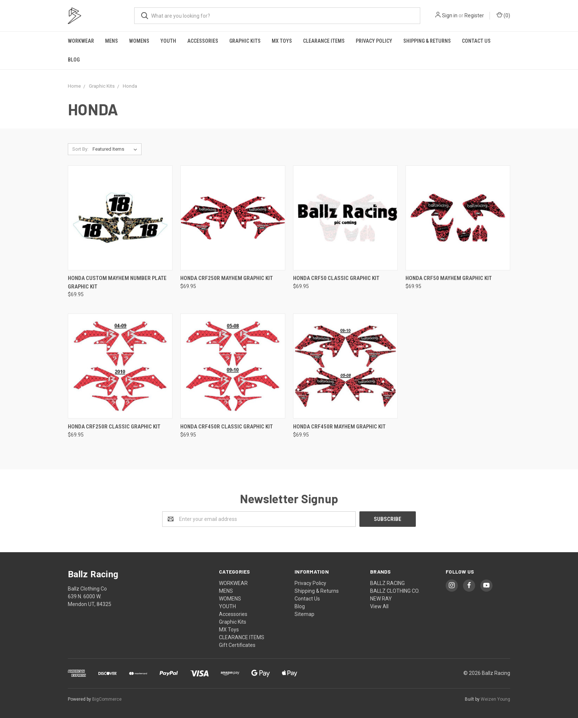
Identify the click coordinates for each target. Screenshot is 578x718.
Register (474, 15)
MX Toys (282, 41)
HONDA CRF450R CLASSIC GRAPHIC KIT (226, 426)
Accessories (202, 41)
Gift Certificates (237, 645)
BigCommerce (107, 699)
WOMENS (139, 41)
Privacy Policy (374, 41)
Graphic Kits (245, 41)
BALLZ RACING (387, 583)
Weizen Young (495, 699)
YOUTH (168, 41)
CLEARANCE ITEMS (324, 41)
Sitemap (304, 614)
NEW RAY (381, 599)
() (503, 15)
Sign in (449, 15)
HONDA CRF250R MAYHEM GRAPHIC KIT (226, 278)
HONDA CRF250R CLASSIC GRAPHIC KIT (114, 426)
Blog (74, 60)
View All (379, 606)
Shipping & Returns (427, 41)
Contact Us (476, 41)
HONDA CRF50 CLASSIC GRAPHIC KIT (336, 278)
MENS (111, 41)
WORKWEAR (81, 41)
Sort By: (80, 149)
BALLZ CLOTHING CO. (394, 591)
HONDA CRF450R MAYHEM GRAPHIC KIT (339, 426)
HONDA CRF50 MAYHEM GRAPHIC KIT (448, 278)
